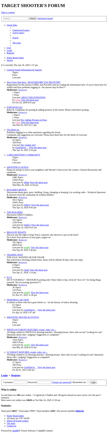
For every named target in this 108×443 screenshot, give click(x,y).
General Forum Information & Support (24, 70)
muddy (27, 247)
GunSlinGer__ (21, 147)
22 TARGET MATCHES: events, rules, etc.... (27, 352)
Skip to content (8, 12)
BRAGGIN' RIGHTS (16, 232)
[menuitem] (21, 30)
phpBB (15, 430)
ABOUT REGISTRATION (33, 97)
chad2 (26, 270)
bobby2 (27, 205)
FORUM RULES (14, 107)
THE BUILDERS (15, 212)
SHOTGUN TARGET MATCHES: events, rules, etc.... (31, 329)
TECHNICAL (13, 130)
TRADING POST (15, 255)
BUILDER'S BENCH (16, 190)
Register (16, 375)
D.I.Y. (9, 277)
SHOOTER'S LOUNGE (18, 167)
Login (4, 375)
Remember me (81, 382)
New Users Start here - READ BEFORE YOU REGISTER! (33, 82)
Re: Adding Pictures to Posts (34, 120)
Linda (17, 100)
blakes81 (80, 411)
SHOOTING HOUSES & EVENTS (23, 317)
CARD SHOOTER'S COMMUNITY (23, 155)
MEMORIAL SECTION (18, 300)
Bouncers (23, 90)
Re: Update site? (28, 145)
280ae (26, 182)
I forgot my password (61, 382)
